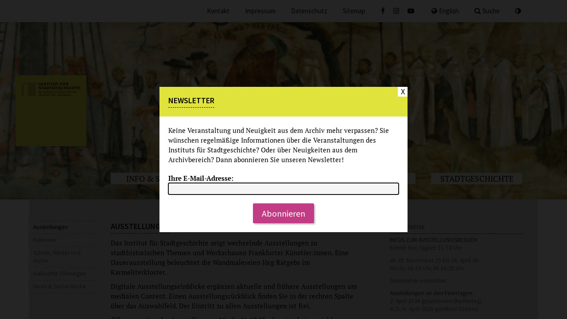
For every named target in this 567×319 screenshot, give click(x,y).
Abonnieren (283, 213)
